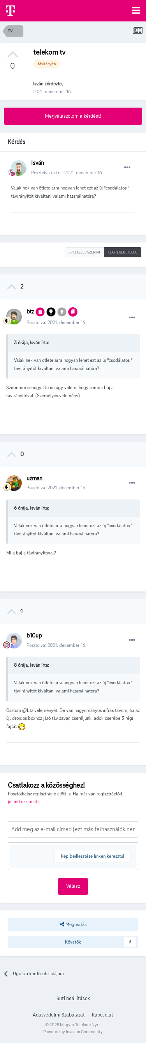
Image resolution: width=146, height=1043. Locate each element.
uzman (34, 478)
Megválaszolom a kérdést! (73, 116)
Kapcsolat (102, 1015)
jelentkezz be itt (23, 801)
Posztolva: (56, 322)
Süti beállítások (73, 998)
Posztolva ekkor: (67, 172)
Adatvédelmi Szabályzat (59, 1015)
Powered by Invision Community (73, 1031)
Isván (38, 84)
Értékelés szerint (84, 252)
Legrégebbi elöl (122, 252)
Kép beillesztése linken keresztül (92, 856)
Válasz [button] (73, 886)
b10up (34, 635)
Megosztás (73, 924)
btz (30, 311)
